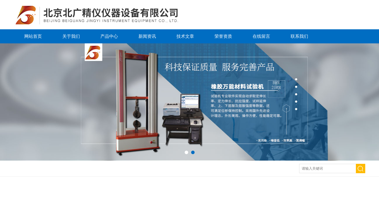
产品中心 (109, 36)
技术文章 (185, 36)
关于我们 (71, 36)
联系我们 (299, 36)
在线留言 (261, 36)
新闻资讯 (147, 36)
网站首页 (33, 36)
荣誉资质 (223, 36)
